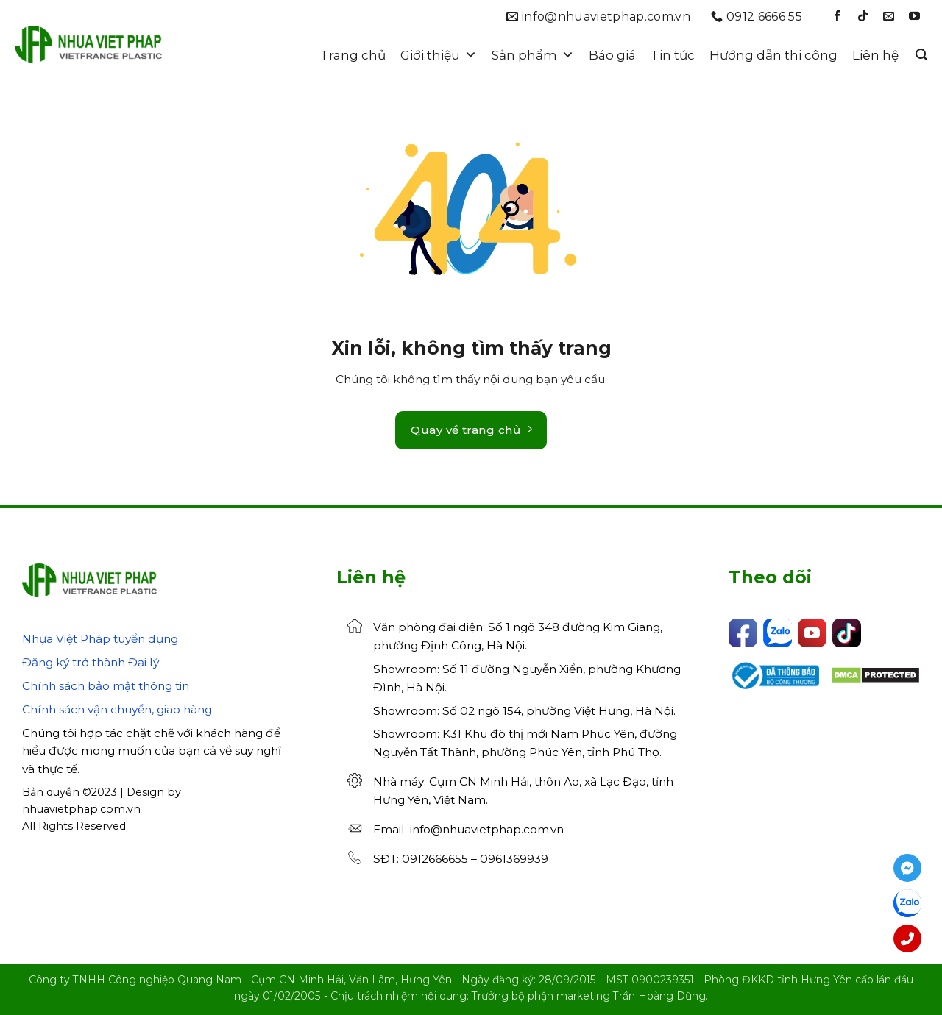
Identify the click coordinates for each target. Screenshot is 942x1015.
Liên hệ (875, 55)
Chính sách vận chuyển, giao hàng (117, 709)
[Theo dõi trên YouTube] (914, 16)
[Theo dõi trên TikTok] (862, 16)
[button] (921, 54)
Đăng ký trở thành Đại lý (90, 662)
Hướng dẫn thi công (773, 55)
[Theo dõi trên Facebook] (837, 16)
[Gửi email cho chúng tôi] (888, 16)
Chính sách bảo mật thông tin (105, 686)
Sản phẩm (533, 55)
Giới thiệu (438, 55)
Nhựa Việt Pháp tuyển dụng (100, 639)
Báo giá (612, 55)
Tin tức (673, 55)
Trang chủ (353, 55)
